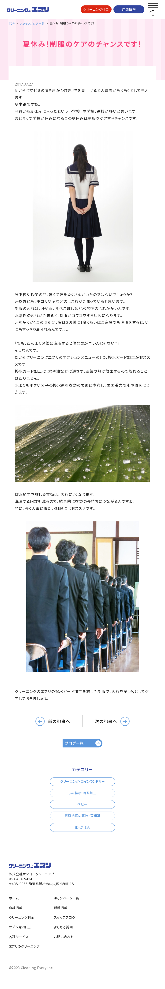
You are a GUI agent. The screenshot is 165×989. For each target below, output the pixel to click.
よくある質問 (63, 927)
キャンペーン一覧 (66, 898)
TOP (12, 23)
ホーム (14, 898)
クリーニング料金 (96, 9)
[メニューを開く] (153, 5)
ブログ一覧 (74, 743)
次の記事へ (106, 721)
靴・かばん (82, 827)
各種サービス (19, 936)
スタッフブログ (64, 917)
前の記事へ (59, 721)
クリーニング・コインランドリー (82, 781)
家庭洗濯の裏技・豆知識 (82, 815)
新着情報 (61, 907)
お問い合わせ (64, 936)
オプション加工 (20, 927)
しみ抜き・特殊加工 (82, 792)
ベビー (82, 804)
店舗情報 (129, 9)
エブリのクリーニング (24, 946)
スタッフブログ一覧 (32, 23)
